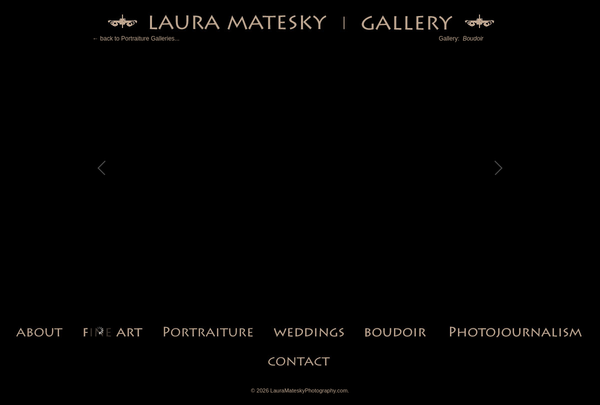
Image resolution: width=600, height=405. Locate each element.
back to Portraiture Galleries (137, 38)
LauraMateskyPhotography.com (309, 390)
